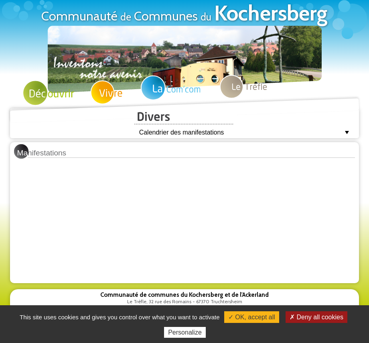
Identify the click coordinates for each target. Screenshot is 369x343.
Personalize (185, 332)
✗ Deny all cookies (316, 317)
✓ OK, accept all (251, 317)
